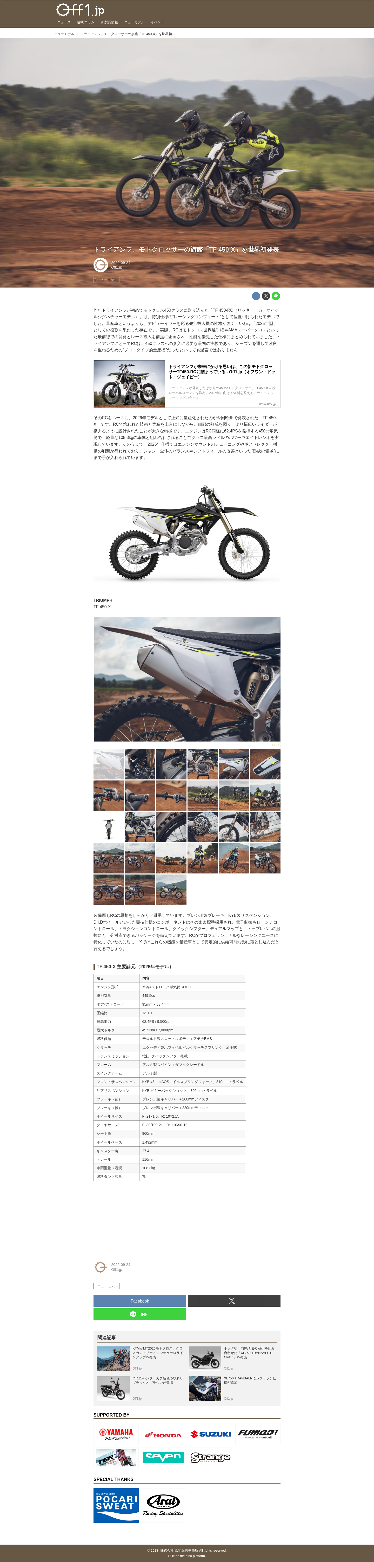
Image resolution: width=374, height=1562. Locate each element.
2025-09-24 (120, 263)
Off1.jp (116, 267)
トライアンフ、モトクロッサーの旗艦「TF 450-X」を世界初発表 (186, 249)
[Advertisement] (132, 1217)
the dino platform (192, 1556)
